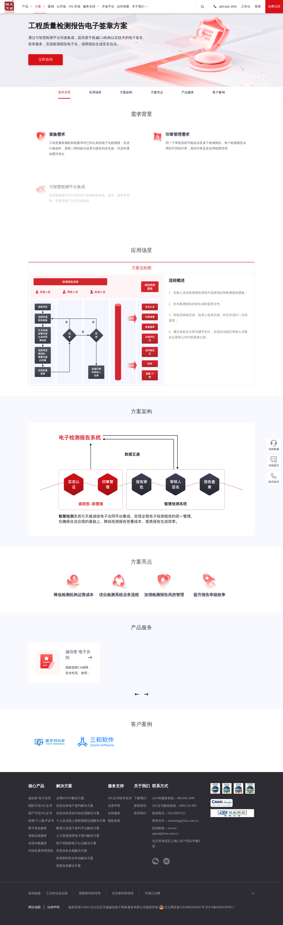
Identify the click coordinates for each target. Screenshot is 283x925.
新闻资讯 (140, 805)
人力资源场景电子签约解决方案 (77, 835)
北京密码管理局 (123, 893)
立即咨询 (45, 60)
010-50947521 (177, 813)
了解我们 (140, 798)
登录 (258, 6)
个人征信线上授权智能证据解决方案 (81, 820)
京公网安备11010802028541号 (182, 907)
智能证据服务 (37, 835)
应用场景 (95, 92)
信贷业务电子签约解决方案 (74, 805)
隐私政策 (114, 820)
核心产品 (36, 786)
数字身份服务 (37, 828)
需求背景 (64, 92)
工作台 (245, 6)
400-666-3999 (225, 6)
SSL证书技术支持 (120, 798)
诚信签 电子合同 (39, 798)
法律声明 (53, 907)
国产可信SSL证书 (40, 813)
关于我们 (142, 786)
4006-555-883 (188, 805)
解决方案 (64, 786)
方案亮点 (157, 92)
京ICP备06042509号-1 (219, 907)
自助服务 (114, 813)
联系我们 (140, 813)
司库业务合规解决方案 (71, 850)
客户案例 (218, 92)
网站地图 (34, 907)
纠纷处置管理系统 (40, 850)
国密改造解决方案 (68, 865)
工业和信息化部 (57, 893)
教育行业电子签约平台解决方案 (77, 828)
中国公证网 (152, 893)
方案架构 (126, 92)
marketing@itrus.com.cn (183, 820)
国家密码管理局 (90, 893)
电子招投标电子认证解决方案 (76, 843)
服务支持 (116, 786)
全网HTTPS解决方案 (70, 798)
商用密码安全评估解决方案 (74, 858)
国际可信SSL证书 (40, 805)
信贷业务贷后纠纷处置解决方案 (77, 813)
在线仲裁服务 (37, 843)
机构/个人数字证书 (41, 820)
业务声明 (114, 805)
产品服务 (188, 92)
